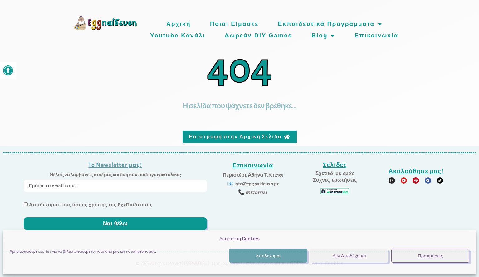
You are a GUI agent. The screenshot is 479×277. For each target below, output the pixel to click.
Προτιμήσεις (430, 256)
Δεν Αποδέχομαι (349, 256)
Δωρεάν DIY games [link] (258, 35)
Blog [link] (323, 35)
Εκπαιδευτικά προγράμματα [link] (330, 24)
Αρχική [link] (178, 24)
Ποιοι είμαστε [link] (234, 24)
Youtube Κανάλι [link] (177, 35)
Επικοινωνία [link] (376, 35)
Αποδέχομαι (268, 256)
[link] (8, 70)
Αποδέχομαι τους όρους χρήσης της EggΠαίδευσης (91, 204)
